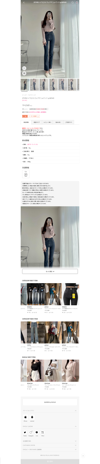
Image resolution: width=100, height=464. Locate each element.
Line (36, 433)
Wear (42, 433)
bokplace (24, 307)
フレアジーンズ (32, 95)
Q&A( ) (58, 122)
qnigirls (59, 307)
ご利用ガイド (68, 122)
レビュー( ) (47, 122)
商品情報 (26, 122)
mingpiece (24, 345)
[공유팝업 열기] (24, 68)
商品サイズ (37, 122)
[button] (76, 37)
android (32, 418)
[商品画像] (24, 73)
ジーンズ (24, 95)
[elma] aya (24, 383)
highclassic (59, 345)
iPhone (25, 418)
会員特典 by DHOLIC (50, 402)
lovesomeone (42, 345)
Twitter (25, 433)
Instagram (31, 433)
